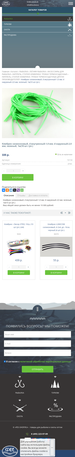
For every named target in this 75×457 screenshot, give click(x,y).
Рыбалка (38, 18)
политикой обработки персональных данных (45, 361)
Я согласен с (37, 361)
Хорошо (52, 447)
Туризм (38, 23)
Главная (5, 71)
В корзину (17, 177)
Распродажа (38, 34)
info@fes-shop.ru (33, 5)
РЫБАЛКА (23, 71)
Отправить (37, 369)
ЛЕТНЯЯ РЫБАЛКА (38, 71)
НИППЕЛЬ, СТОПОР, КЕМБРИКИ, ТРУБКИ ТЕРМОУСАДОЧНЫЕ (39, 74)
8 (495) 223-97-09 (32, 2)
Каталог (14, 71)
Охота (38, 29)
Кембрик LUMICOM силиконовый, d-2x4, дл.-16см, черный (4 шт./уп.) (56, 227)
